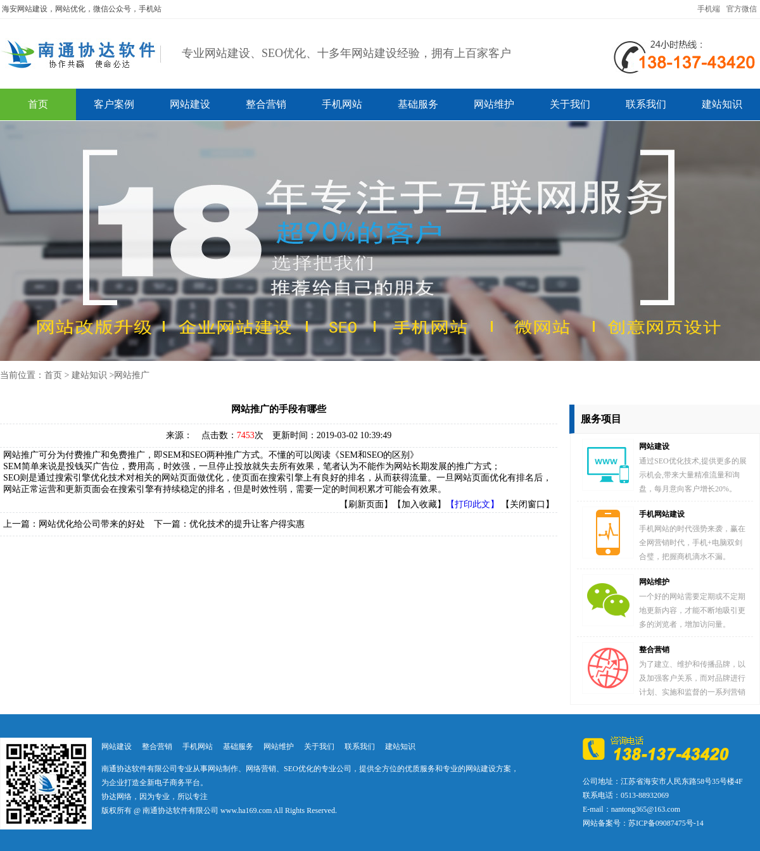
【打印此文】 (472, 504)
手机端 (708, 8)
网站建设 (190, 104)
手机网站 (342, 104)
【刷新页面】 (366, 504)
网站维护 (494, 104)
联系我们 (646, 104)
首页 (38, 104)
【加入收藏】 (419, 504)
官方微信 (741, 8)
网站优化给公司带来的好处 (92, 524)
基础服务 (418, 104)
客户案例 (114, 104)
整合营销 (266, 104)
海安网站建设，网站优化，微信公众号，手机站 (82, 8)
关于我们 (570, 104)
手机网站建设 (662, 514)
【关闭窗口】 (527, 504)
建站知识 (722, 104)
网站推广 (131, 375)
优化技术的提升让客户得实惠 (247, 524)
